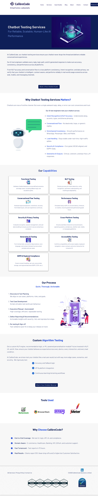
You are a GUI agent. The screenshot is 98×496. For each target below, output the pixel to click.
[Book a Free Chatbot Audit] (49, 86)
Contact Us (28, 473)
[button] (49, 4)
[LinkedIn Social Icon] (82, 470)
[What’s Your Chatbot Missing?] (46, 385)
